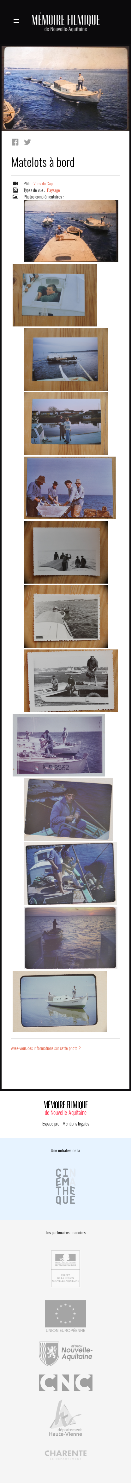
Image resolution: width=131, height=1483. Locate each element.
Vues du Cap (43, 184)
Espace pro (50, 1123)
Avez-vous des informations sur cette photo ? (46, 1048)
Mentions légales (76, 1123)
